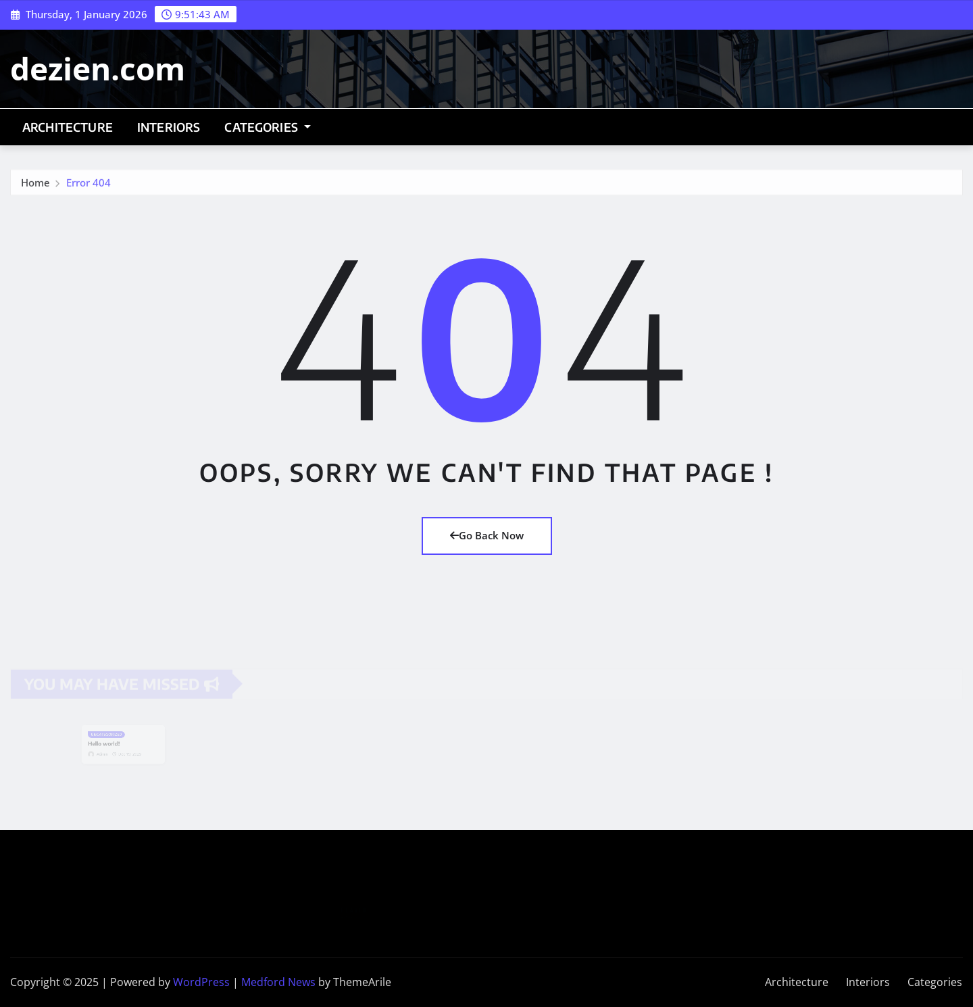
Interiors (168, 127)
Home (35, 184)
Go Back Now (487, 535)
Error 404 (88, 184)
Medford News (278, 982)
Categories (267, 127)
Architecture (67, 127)
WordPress (201, 982)
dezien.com (97, 68)
